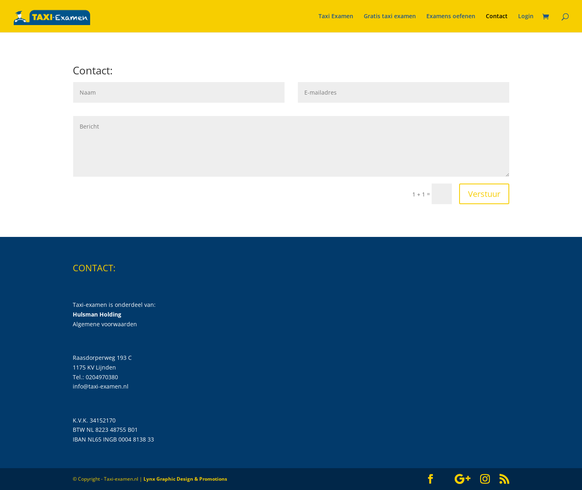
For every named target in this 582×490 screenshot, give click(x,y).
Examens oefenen (450, 16)
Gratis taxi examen (390, 16)
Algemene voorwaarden (105, 324)
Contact (497, 16)
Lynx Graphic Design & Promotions (185, 478)
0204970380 (102, 377)
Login (526, 16)
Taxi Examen (335, 16)
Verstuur (484, 193)
